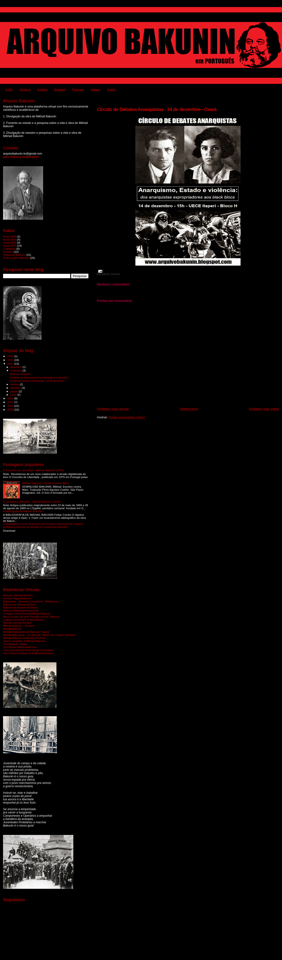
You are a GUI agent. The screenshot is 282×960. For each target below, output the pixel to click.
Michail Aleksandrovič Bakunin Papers (26, 631)
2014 (10, 359)
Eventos (115, 274)
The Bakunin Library (15, 643)
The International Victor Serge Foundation (28, 650)
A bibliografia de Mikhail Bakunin (23, 511)
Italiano (95, 89)
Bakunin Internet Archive (18, 595)
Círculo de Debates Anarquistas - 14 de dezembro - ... (39, 380)
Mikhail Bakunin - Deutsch (19, 625)
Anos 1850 (9, 239)
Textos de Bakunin (14, 254)
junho (13, 394)
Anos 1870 (9, 245)
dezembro (16, 367)
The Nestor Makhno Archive (20, 647)
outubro (15, 384)
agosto (14, 391)
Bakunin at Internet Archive (19, 604)
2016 (10, 356)
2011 (10, 402)
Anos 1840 (9, 236)
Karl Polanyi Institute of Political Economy (28, 653)
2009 (10, 409)
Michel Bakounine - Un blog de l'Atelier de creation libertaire (39, 634)
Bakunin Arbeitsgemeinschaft (20, 610)
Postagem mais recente (113, 409)
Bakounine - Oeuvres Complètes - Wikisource (31, 601)
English (42, 89)
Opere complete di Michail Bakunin (24, 640)
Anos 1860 (9, 242)
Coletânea (9, 248)
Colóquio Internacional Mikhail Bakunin (26, 613)
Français (78, 89)
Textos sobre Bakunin (16, 257)
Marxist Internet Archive (17, 622)
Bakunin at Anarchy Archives (20, 607)
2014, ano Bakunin (19, 374)
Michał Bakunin (12, 628)
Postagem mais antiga (264, 409)
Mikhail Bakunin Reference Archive (24, 637)
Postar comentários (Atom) (127, 417)
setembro (16, 387)
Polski (111, 89)
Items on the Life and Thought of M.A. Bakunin (31, 616)
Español (59, 89)
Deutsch (25, 89)
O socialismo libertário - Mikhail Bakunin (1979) (31, 501)
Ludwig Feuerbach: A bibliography (23, 619)
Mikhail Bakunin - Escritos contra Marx (45, 483)
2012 (10, 398)
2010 (10, 405)
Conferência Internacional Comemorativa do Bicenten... (39, 377)
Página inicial (189, 409)
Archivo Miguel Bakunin (17, 598)
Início (9, 89)
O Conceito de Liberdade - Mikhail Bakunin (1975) (33, 470)
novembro (16, 370)
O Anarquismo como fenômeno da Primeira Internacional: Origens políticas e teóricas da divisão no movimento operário (43, 525)
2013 (10, 363)
